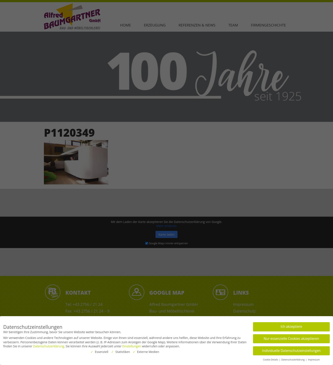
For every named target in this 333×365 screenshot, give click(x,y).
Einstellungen (131, 345)
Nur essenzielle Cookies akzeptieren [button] (291, 338)
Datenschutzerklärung (48, 345)
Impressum (314, 358)
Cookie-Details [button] (271, 358)
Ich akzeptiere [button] (291, 326)
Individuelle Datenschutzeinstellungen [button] (291, 350)
